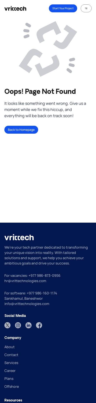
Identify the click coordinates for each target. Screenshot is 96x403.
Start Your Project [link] (63, 8)
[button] (86, 8)
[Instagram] (18, 325)
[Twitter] (7, 325)
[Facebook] (39, 325)
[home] (15, 8)
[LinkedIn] (28, 325)
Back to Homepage (21, 130)
